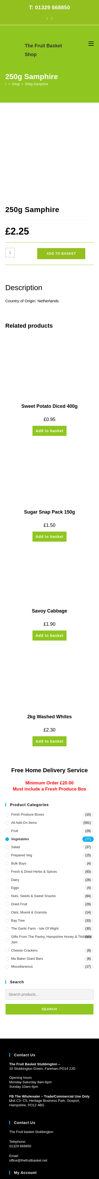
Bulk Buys (18, 780)
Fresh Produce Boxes (27, 731)
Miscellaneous (22, 883)
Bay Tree (18, 837)
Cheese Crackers (24, 867)
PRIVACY (83, 1145)
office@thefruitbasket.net (28, 1077)
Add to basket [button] (50, 348)
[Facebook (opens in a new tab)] (47, 18)
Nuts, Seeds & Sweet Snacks (33, 813)
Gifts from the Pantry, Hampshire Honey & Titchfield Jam (51, 856)
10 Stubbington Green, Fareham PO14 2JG (42, 986)
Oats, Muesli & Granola (28, 829)
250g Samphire (36, 84)
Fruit (14, 748)
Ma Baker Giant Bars (27, 875)
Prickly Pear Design (59, 1154)
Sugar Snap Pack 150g (49, 429)
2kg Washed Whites (49, 633)
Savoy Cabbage (49, 528)
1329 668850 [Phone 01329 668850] (21, 1063)
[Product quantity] (10, 169)
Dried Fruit (19, 821)
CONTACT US (62, 1145)
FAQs (43, 1145)
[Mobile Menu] (91, 43)
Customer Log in (21, 1108)
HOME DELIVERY (22, 1145)
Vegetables (20, 756)
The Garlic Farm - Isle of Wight (35, 845)
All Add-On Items (24, 740)
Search (49, 926)
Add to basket (61, 170)
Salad (15, 764)
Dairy (15, 796)
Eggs (15, 805)
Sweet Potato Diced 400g (49, 323)
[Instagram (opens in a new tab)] (52, 18)
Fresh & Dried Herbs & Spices (34, 788)
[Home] (6, 84)
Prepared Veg (21, 772)
